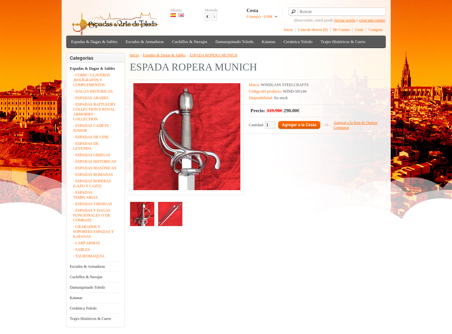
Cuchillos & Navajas (189, 41)
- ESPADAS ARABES (91, 98)
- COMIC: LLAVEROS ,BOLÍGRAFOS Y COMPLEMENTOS (91, 80)
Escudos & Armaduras (145, 41)
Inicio (288, 29)
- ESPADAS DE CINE (91, 137)
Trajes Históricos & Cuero (343, 41)
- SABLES (81, 249)
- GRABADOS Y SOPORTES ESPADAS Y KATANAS (93, 231)
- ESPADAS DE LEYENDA (85, 146)
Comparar (341, 127)
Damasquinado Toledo (235, 41)
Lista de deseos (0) (312, 29)
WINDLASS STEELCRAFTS (285, 85)
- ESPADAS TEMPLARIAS (85, 195)
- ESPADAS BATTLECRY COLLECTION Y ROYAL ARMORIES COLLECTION (94, 111)
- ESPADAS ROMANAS (93, 174)
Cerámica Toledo (297, 41)
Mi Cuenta (341, 29)
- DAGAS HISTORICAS (93, 91)
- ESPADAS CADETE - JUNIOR (92, 128)
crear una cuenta (372, 20)
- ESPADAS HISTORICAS (94, 161)
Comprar (376, 29)
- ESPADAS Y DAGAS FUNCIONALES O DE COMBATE (91, 215)
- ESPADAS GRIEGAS (91, 155)
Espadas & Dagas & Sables (94, 41)
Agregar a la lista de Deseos (355, 122)
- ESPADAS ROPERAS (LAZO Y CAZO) (92, 183)
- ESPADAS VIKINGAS (92, 204)
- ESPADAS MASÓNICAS (94, 168)
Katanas (269, 41)
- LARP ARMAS (86, 243)
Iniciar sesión (344, 20)
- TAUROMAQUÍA (88, 256)
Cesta (359, 29)
